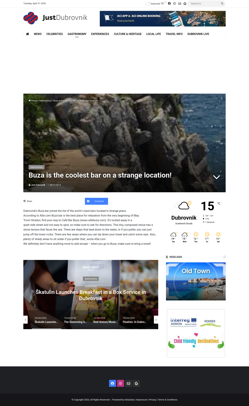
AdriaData (129, 399)
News (38, 34)
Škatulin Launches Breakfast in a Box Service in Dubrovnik (91, 295)
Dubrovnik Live (198, 34)
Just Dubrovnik (38, 185)
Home (33, 100)
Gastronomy (77, 34)
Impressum (141, 399)
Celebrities (54, 34)
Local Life (153, 34)
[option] (90, 294)
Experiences (100, 34)
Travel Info (174, 34)
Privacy (152, 399)
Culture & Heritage (127, 34)
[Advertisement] (124, 62)
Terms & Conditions (167, 399)
